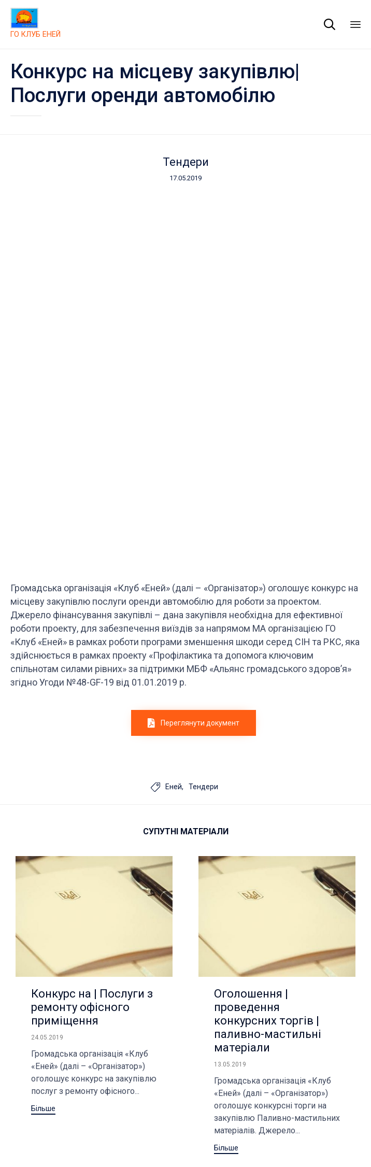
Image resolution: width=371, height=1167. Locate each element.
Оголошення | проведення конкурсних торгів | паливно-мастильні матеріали (267, 835)
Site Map (86, 1122)
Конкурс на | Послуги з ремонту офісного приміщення (92, 822)
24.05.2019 (47, 852)
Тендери (186, 161)
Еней (173, 601)
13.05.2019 (230, 879)
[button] (193, 537)
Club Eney (47, 1122)
